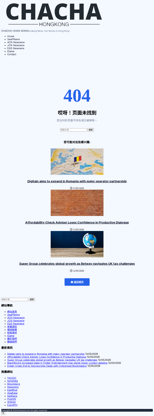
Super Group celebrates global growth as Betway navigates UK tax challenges (77, 263)
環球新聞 (12, 329)
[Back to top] (3, 413)
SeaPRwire (13, 39)
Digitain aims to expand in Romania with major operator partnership (77, 181)
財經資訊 (12, 332)
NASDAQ (12, 380)
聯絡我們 (12, 341)
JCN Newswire (15, 45)
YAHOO (11, 377)
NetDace (12, 396)
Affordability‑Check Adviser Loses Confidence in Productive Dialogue (77, 222)
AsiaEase (12, 392)
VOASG (11, 402)
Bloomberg (13, 383)
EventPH (12, 405)
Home (10, 36)
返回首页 (77, 282)
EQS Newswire (15, 48)
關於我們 (12, 338)
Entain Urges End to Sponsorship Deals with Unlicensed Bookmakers (47, 365)
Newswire (13, 386)
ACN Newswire (16, 42)
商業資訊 (12, 326)
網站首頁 (12, 311)
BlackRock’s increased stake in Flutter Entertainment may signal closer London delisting (57, 362)
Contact (11, 54)
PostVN (11, 399)
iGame (10, 51)
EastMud (12, 389)
